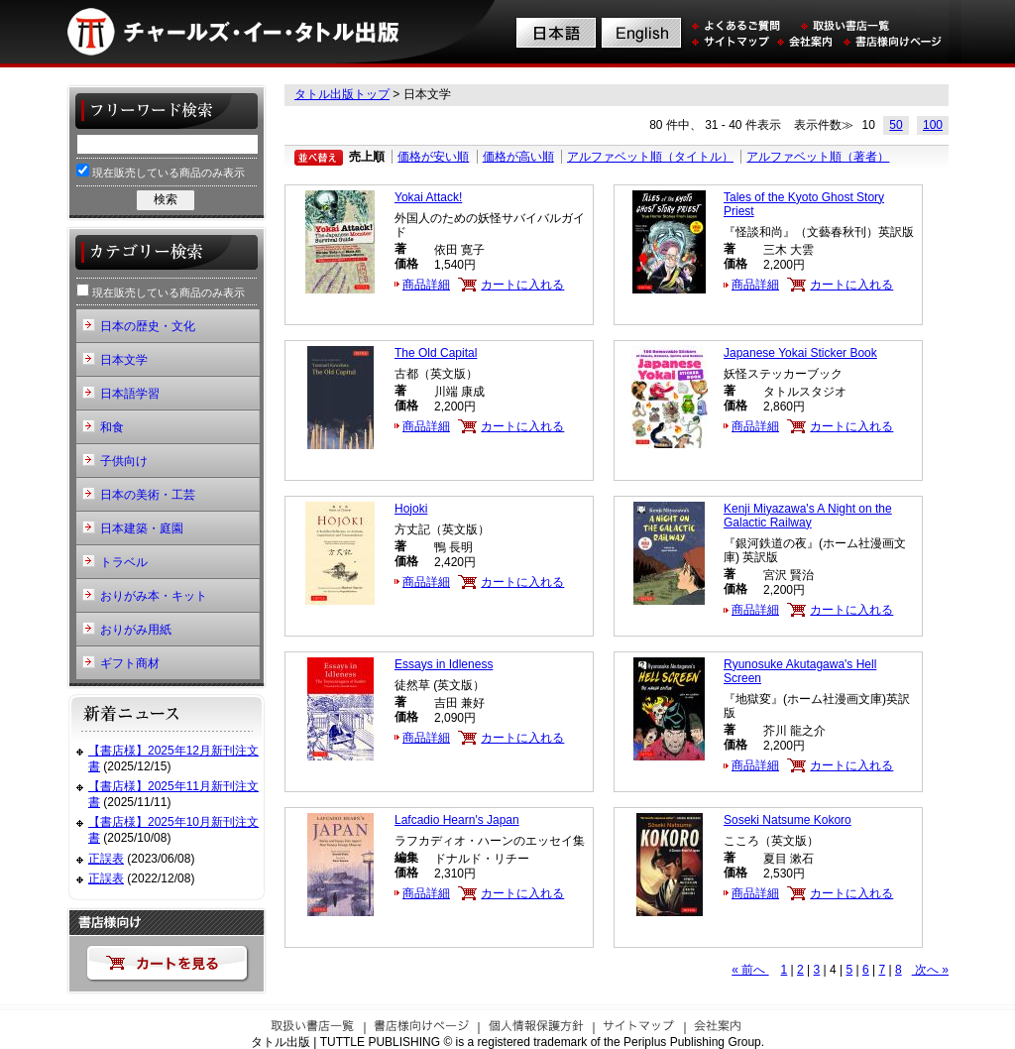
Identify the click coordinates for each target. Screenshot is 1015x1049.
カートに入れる (522, 284)
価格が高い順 (518, 157)
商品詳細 (426, 284)
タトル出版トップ (342, 94)
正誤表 (106, 859)
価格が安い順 (433, 157)
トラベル (124, 562)
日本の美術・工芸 (147, 495)
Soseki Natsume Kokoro (787, 820)
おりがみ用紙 (135, 630)
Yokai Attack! (428, 197)
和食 (112, 427)
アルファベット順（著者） (817, 157)
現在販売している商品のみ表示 (160, 171)
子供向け (124, 461)
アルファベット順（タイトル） (650, 157)
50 (895, 125)
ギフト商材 (130, 663)
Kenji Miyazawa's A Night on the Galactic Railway (808, 515)
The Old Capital (436, 353)
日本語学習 (130, 394)
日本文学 (124, 360)
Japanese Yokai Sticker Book (800, 353)
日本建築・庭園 (141, 528)
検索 (165, 199)
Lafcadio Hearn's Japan (457, 820)
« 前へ (750, 970)
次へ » (930, 970)
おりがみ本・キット (153, 596)
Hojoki (411, 509)
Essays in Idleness (444, 664)
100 (933, 125)
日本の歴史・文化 (147, 326)
